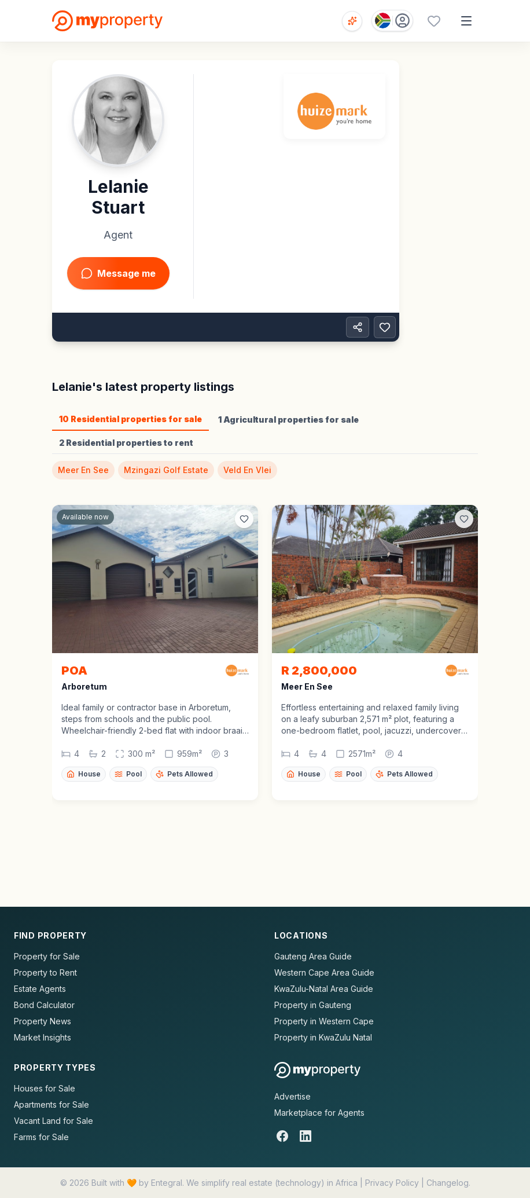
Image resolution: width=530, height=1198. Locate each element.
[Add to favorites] (385, 327)
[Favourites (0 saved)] (434, 20)
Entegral (166, 1183)
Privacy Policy (392, 1183)
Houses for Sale (44, 1088)
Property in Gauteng (312, 1005)
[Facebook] (282, 1136)
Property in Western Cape (324, 1021)
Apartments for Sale (51, 1104)
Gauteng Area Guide (313, 956)
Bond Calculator (44, 1005)
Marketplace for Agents (319, 1113)
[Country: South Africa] (392, 20)
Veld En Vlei (247, 470)
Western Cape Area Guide (324, 972)
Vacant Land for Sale (53, 1121)
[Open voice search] (352, 21)
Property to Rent (45, 972)
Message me (118, 273)
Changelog (447, 1183)
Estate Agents (40, 989)
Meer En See (83, 470)
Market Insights (42, 1037)
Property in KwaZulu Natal (323, 1037)
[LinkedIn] (305, 1136)
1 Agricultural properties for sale (288, 419)
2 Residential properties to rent (126, 443)
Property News (42, 1021)
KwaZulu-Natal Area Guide (323, 989)
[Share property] (357, 327)
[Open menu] (466, 20)
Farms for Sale (41, 1137)
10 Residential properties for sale (130, 419)
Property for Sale (47, 956)
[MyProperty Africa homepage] (317, 1070)
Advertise (292, 1096)
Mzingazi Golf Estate (166, 470)
